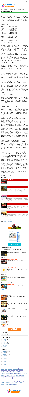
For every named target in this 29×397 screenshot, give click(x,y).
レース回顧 (4, 340)
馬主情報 (12, 384)
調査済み (21, 382)
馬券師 (16, 384)
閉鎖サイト (3, 384)
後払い (11, 375)
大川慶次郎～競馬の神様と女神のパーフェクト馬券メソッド (12, 249)
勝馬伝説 (3, 257)
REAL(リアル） (10, 179)
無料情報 (3, 380)
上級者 (9, 371)
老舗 (10, 382)
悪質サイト (18, 375)
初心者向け (21, 373)
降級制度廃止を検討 (8, 221)
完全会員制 (3, 375)
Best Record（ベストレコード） (7, 282)
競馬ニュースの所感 (6, 345)
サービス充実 (10, 369)
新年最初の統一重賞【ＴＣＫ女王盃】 (11, 219)
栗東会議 (4, 351)
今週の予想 (4, 342)
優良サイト (21, 371)
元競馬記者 (3, 373)
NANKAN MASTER (11, 212)
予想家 (17, 371)
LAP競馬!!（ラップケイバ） (11, 308)
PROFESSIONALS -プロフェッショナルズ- (15, 186)
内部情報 (16, 373)
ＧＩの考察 (4, 339)
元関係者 (12, 373)
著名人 (13, 382)
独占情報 (7, 380)
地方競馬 (25, 373)
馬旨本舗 (9, 195)
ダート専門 (21, 369)
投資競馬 (3, 377)
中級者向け (13, 371)
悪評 (14, 375)
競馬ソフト (20, 380)
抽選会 (7, 377)
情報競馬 (22, 375)
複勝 (16, 382)
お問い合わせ (14, 244)
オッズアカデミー (10, 295)
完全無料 (7, 375)
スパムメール (15, 369)
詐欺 (18, 382)
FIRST (2, 369)
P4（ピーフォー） (10, 315)
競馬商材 (24, 380)
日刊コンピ (20, 377)
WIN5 (6, 369)
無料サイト (25, 377)
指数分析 (10, 377)
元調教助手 (8, 373)
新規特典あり (15, 377)
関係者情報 (8, 384)
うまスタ (8, 321)
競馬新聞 (7, 382)
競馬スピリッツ (4, 274)
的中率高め (15, 380)
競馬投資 (3, 382)
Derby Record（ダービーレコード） (13, 301)
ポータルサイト (4, 371)
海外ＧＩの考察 (5, 343)
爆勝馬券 (9, 204)
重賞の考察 (4, 346)
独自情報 (11, 380)
